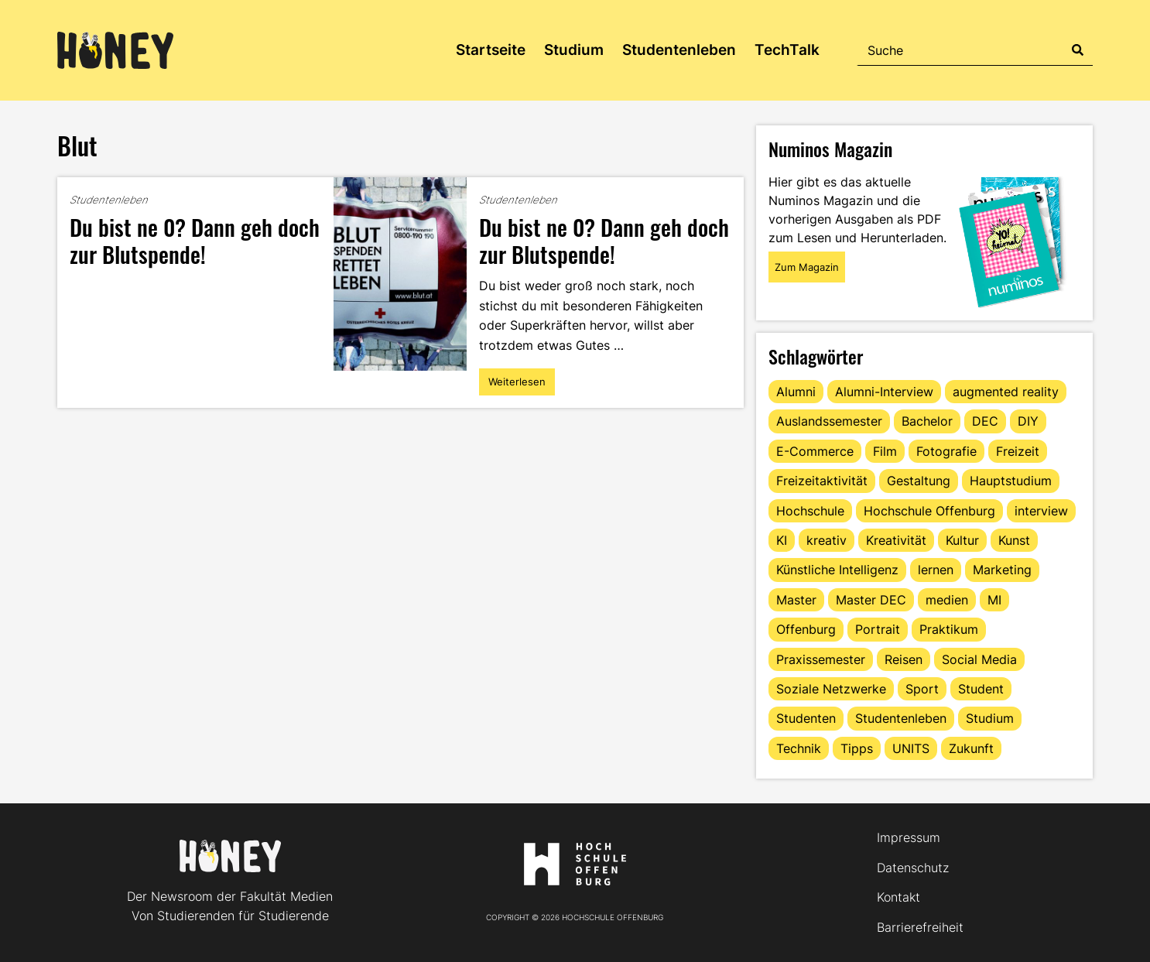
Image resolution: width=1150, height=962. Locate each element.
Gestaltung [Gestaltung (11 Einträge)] (918, 480)
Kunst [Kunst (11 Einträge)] (1014, 540)
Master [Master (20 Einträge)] (796, 600)
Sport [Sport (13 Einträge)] (922, 689)
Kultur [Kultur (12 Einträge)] (962, 540)
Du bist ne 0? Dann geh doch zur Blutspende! (195, 240)
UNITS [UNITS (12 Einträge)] (910, 748)
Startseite (490, 50)
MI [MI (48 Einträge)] (994, 600)
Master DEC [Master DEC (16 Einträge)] (871, 600)
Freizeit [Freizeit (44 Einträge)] (1017, 451)
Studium (574, 50)
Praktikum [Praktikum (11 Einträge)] (948, 629)
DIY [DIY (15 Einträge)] (1028, 421)
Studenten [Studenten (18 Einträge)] (806, 718)
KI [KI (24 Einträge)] (781, 540)
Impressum (908, 837)
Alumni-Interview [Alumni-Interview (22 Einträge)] (884, 391)
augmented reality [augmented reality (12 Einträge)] (1006, 391)
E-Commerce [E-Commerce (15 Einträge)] (815, 451)
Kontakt (898, 897)
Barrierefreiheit (920, 927)
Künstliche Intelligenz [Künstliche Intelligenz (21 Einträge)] (837, 569)
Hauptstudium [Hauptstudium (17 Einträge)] (1011, 480)
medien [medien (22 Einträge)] (947, 600)
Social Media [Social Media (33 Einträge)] (979, 659)
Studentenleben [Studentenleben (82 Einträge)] (900, 718)
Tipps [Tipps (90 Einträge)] (856, 748)
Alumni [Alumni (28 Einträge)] (796, 391)
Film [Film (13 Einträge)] (885, 451)
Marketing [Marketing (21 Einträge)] (1002, 569)
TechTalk (787, 50)
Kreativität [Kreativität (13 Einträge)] (896, 540)
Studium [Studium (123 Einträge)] (990, 718)
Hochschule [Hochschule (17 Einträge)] (810, 511)
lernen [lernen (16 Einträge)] (935, 569)
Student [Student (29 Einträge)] (981, 689)
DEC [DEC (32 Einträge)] (985, 421)
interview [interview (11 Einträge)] (1041, 511)
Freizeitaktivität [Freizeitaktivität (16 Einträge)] (822, 480)
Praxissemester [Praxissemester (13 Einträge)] (820, 659)
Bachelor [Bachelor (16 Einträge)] (927, 421)
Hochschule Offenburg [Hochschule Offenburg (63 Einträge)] (929, 511)
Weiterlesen (518, 385)
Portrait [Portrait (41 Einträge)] (877, 629)
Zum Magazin (807, 267)
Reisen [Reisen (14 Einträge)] (903, 659)
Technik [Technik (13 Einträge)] (798, 748)
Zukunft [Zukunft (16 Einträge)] (971, 748)
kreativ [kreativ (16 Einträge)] (826, 540)
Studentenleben (679, 50)
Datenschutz (913, 867)
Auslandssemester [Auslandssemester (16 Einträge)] (829, 421)
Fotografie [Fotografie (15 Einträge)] (946, 451)
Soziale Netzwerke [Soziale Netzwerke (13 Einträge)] (831, 689)
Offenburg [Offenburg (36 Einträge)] (806, 629)
